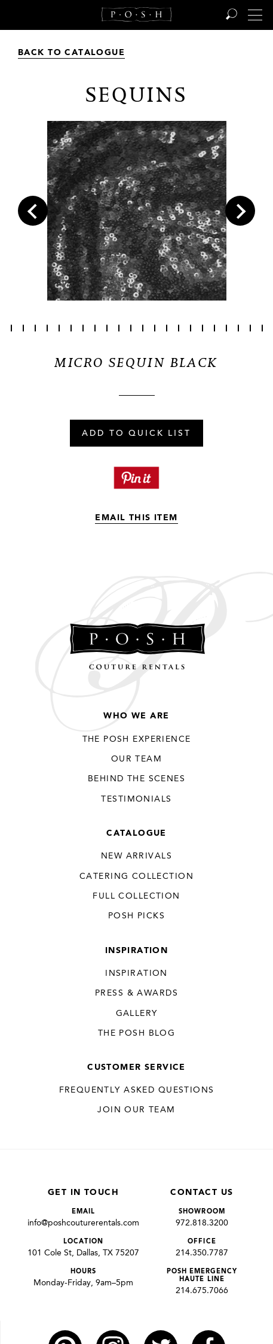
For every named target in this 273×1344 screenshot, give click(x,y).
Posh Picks (136, 916)
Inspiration (136, 950)
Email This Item (136, 518)
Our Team (136, 759)
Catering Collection (136, 876)
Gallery (137, 1013)
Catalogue (136, 833)
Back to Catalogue (71, 52)
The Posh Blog (136, 1033)
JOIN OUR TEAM (136, 1110)
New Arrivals (136, 856)
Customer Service (136, 1067)
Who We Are (136, 716)
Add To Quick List (136, 434)
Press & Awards (136, 993)
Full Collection (136, 896)
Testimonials (136, 799)
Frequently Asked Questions (136, 1090)
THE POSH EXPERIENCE (136, 739)
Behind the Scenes (136, 779)
